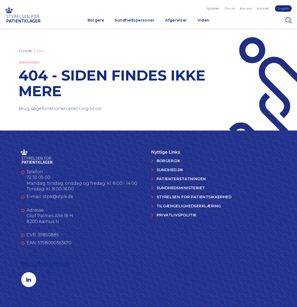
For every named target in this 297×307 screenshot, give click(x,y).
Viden (203, 20)
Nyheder (213, 8)
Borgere (96, 20)
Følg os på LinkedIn (45, 263)
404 (40, 50)
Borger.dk (168, 160)
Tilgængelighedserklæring (189, 206)
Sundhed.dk (170, 169)
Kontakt (263, 8)
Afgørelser (176, 20)
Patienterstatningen (181, 178)
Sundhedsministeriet (181, 188)
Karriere (246, 8)
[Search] (288, 20)
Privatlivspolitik (177, 215)
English (283, 8)
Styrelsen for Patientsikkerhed (194, 197)
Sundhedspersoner (134, 20)
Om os (230, 8)
